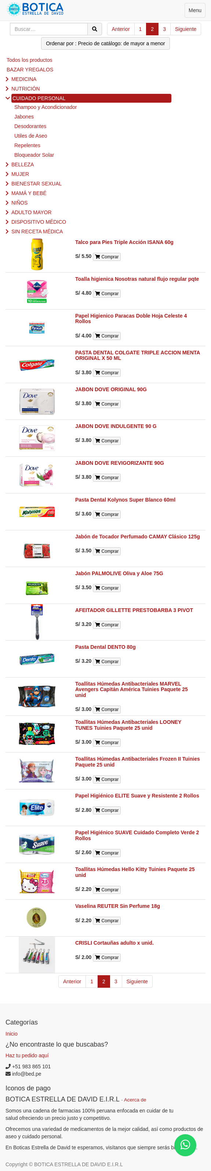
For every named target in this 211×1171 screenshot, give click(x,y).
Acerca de (135, 1100)
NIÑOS (19, 203)
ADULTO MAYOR (31, 212)
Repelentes (27, 145)
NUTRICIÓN (25, 89)
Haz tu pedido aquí (27, 1055)
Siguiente (185, 29)
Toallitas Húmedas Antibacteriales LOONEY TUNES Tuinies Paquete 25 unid (128, 724)
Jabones (24, 117)
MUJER (20, 174)
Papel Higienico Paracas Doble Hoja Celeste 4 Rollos (131, 318)
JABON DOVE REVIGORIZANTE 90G (119, 463)
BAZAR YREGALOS (30, 69)
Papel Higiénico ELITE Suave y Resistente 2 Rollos (137, 796)
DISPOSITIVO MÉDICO (38, 222)
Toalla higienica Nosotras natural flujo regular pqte (137, 279)
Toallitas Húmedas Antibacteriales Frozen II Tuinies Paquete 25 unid (137, 761)
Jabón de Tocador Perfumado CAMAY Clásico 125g (137, 536)
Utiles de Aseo (30, 136)
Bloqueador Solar (34, 155)
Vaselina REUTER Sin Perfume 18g (117, 906)
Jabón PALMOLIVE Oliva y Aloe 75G (119, 573)
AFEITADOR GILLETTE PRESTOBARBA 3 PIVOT (134, 610)
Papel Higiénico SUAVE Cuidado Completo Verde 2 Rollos (137, 835)
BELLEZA (22, 164)
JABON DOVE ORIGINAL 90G (111, 389)
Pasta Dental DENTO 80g (105, 647)
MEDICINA (23, 79)
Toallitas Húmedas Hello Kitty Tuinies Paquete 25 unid (134, 872)
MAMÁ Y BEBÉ (29, 193)
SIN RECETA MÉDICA (37, 231)
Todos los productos (29, 60)
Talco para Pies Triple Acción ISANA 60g (124, 242)
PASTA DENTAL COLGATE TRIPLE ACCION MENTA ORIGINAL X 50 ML (137, 355)
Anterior (121, 29)
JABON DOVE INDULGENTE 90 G (116, 426)
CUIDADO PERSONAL (39, 98)
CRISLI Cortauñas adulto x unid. (114, 943)
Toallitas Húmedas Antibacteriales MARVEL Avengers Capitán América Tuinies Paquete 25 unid (131, 689)
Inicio (12, 1034)
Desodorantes (30, 126)
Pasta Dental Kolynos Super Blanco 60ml (125, 500)
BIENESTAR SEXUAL (36, 184)
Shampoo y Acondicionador (45, 107)
